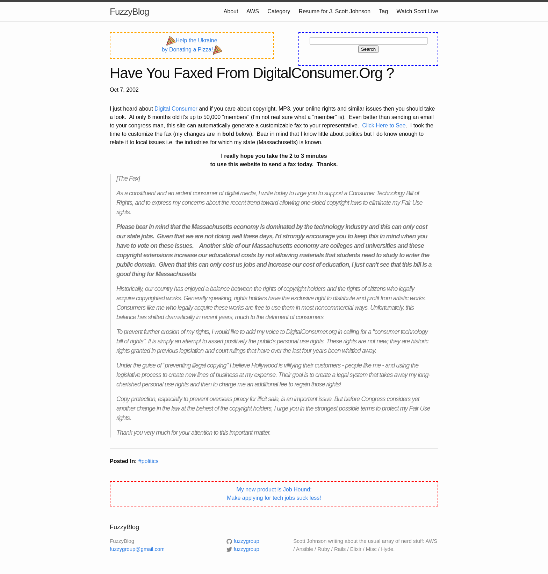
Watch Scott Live (417, 11)
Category (278, 11)
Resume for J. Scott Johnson (334, 11)
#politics (148, 461)
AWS (252, 11)
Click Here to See (384, 125)
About (231, 11)
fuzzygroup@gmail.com (137, 549)
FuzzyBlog (129, 11)
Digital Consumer (175, 109)
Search (368, 49)
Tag (383, 11)
